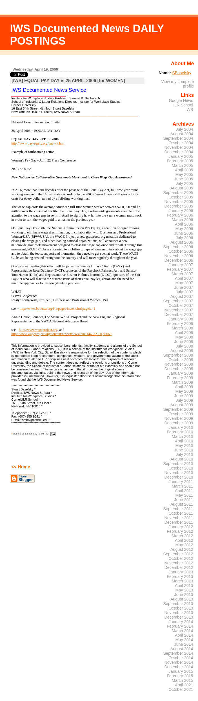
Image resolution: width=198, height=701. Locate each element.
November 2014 (178, 662)
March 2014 (182, 630)
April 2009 (184, 387)
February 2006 (180, 215)
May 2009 (184, 391)
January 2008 (181, 319)
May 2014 (184, 639)
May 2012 (184, 545)
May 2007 (184, 283)
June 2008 (183, 341)
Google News (181, 100)
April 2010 (184, 441)
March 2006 (182, 219)
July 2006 (184, 237)
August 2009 (181, 405)
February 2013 (180, 576)
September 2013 (178, 603)
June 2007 (183, 287)
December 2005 (178, 206)
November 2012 (178, 563)
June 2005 (183, 179)
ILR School (183, 105)
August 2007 (181, 296)
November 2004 (178, 147)
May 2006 (184, 228)
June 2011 (183, 499)
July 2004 (184, 129)
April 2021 (184, 685)
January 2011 (181, 481)
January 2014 (181, 621)
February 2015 (180, 676)
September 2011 (178, 508)
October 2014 (181, 658)
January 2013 (181, 572)
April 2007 (184, 278)
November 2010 (178, 472)
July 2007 (184, 292)
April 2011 (184, 490)
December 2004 (178, 152)
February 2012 (180, 531)
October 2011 (181, 513)
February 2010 (180, 432)
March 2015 (182, 680)
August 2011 (181, 504)
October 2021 (181, 689)
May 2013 (184, 590)
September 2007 (178, 301)
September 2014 (178, 653)
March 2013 (182, 581)
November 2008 (178, 364)
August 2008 (181, 350)
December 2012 (178, 567)
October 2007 (181, 305)
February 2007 (180, 269)
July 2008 (184, 346)
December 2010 (178, 477)
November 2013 (178, 612)
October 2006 (181, 251)
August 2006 (181, 242)
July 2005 (184, 183)
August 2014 (181, 649)
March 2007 (182, 274)
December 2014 (178, 667)
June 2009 (183, 396)
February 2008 (180, 323)
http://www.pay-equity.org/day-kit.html (38, 143)
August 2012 (181, 549)
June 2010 (183, 450)
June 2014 (183, 644)
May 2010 (184, 445)
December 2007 (178, 314)
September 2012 (178, 554)
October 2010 (181, 468)
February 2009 (180, 377)
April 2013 (184, 585)
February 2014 (180, 626)
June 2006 (183, 233)
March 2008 (182, 328)
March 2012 (182, 536)
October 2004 (181, 143)
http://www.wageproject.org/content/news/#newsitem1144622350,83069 (61, 334)
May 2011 (184, 495)
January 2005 (181, 156)
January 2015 (181, 671)
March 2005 (182, 165)
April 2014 (184, 635)
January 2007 (181, 265)
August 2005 (181, 188)
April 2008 (184, 332)
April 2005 (184, 170)
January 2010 (181, 427)
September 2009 (178, 409)
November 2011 (178, 518)
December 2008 (178, 368)
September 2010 (178, 463)
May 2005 (184, 174)
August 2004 (181, 134)
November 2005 (178, 201)
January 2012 (181, 527)
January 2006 (181, 210)
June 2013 (183, 594)
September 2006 (178, 246)
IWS (189, 109)
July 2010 (184, 454)
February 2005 (180, 161)
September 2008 (178, 355)
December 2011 (178, 522)
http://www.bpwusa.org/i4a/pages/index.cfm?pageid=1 (57, 309)
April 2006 (184, 224)
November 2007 (178, 310)
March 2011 (182, 486)
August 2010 (181, 459)
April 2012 (184, 540)
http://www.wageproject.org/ (38, 330)
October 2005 (181, 197)
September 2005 (178, 192)
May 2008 (184, 337)
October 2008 (181, 359)
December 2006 (178, 260)
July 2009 (184, 400)
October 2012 (181, 558)
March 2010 (182, 436)
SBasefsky (181, 73)
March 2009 (182, 382)
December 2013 (178, 617)
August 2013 (181, 599)
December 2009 (178, 423)
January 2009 (181, 373)
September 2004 (178, 138)
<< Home (20, 466)
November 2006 (178, 256)
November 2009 (178, 418)
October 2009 (181, 414)
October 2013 (181, 608)
